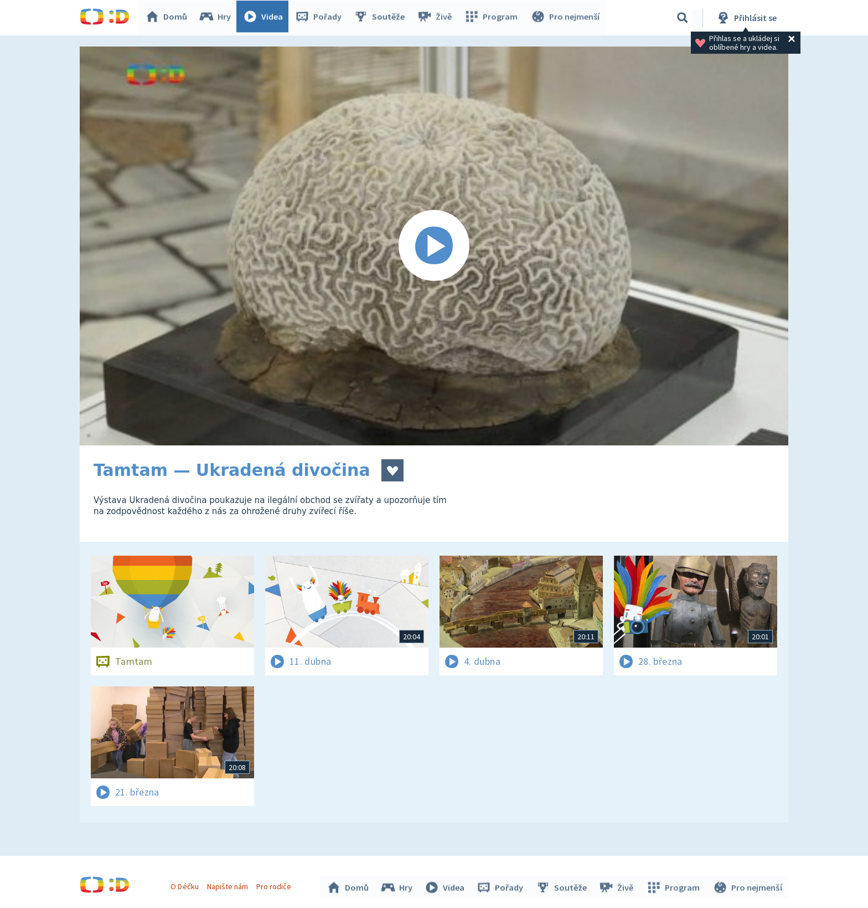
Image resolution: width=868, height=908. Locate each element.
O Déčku (186, 885)
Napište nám (228, 885)
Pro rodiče (275, 885)
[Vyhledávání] (682, 17)
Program (493, 17)
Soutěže (382, 17)
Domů (168, 17)
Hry (218, 17)
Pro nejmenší (566, 17)
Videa (265, 17)
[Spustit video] (434, 246)
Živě (436, 17)
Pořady (321, 17)
